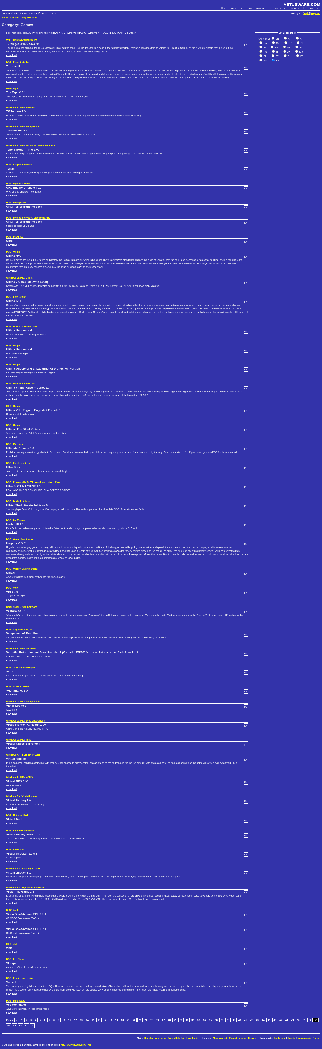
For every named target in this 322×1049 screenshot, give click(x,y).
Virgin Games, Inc (23, 629)
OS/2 (105, 33)
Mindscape (19, 1000)
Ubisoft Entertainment (25, 568)
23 (140, 1020)
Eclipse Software (22, 164)
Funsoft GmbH (21, 62)
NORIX (29, 777)
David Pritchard (21, 501)
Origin (16, 251)
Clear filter (130, 33)
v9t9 (15, 588)
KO (301, 52)
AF (289, 38)
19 (116, 1020)
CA (265, 43)
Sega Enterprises (35, 720)
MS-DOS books (10, 17)
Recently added (237, 1038)
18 (110, 1020)
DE (289, 47)
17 (104, 1020)
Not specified (33, 126)
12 (75, 1020)
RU (289, 56)
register (315, 13)
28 (169, 1020)
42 (251, 1020)
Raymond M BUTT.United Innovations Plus (36, 482)
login (306, 13)
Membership (304, 1038)
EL (300, 47)
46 (275, 1020)
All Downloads (190, 1038)
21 (128, 1020)
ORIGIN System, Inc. (24, 383)
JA (288, 52)
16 (99, 1020)
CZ (290, 43)
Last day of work (31, 754)
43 (257, 1020)
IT (276, 52)
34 (204, 1020)
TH (265, 60)
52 (310, 1020)
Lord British (19, 297)
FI (264, 47)
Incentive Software (23, 830)
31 (187, 1020)
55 (14, 1025)
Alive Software (21, 686)
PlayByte (18, 236)
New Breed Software (25, 607)
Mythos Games (21, 183)
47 (280, 1020)
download (11, 55)
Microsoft (31, 648)
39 (234, 1020)
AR (301, 38)
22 (134, 1020)
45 (269, 1020)
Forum (316, 1038)
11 (69, 1020)
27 (163, 1020)
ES (301, 56)
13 (81, 1020)
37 (222, 1020)
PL (264, 56)
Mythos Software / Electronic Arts (31, 217)
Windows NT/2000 (76, 33)
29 (175, 1020)
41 (245, 1020)
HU (265, 52)
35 (210, 1020)
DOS (28, 33)
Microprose (19, 202)
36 (216, 1020)
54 (8, 1025)
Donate (291, 1038)
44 (263, 1020)
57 (26, 1025)
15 (93, 1020)
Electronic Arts (21, 463)
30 (181, 1020)
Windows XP (94, 33)
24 (145, 1020)
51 (304, 1020)
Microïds (18, 444)
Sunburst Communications (40, 145)
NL (302, 43)
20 (122, 1020)
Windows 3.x (39, 33)
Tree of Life (174, 1038)
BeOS (113, 33)
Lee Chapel (19, 959)
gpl (16, 88)
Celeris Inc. (19, 849)
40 (239, 1020)
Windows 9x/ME (56, 33)
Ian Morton (19, 520)
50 (298, 1020)
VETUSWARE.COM (302, 4)
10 (64, 1020)
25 (151, 1020)
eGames (30, 107)
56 (20, 1025)
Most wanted (220, 1038)
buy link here (29, 17)
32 (192, 1020)
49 (292, 1020)
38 (228, 1020)
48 (286, 1020)
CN (277, 43)
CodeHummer (29, 796)
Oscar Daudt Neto (23, 539)
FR (276, 47)
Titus (28, 739)
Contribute (279, 1038)
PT (277, 56)
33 (198, 1020)
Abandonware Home (154, 1038)
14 (87, 1020)
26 (157, 1020)
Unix (120, 33)
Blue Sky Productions (25, 326)
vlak (15, 944)
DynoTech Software (33, 887)
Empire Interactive (23, 978)
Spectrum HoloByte (24, 667)
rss (89, 1045)
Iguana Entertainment (25, 40)
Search (252, 1038)
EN (277, 38)
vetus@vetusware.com (73, 1045)
